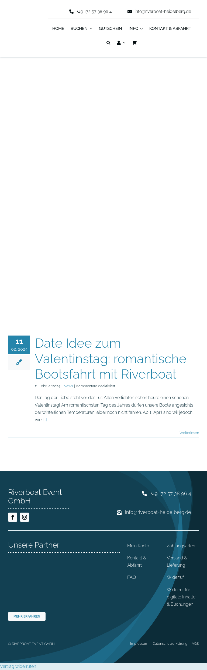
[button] (108, 43)
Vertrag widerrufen (18, 666)
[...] (45, 419)
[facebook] (12, 517)
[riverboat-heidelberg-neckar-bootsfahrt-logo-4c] (24, 14)
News (68, 386)
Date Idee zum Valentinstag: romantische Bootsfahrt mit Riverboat (111, 359)
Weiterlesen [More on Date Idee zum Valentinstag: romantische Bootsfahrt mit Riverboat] (189, 433)
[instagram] (24, 517)
